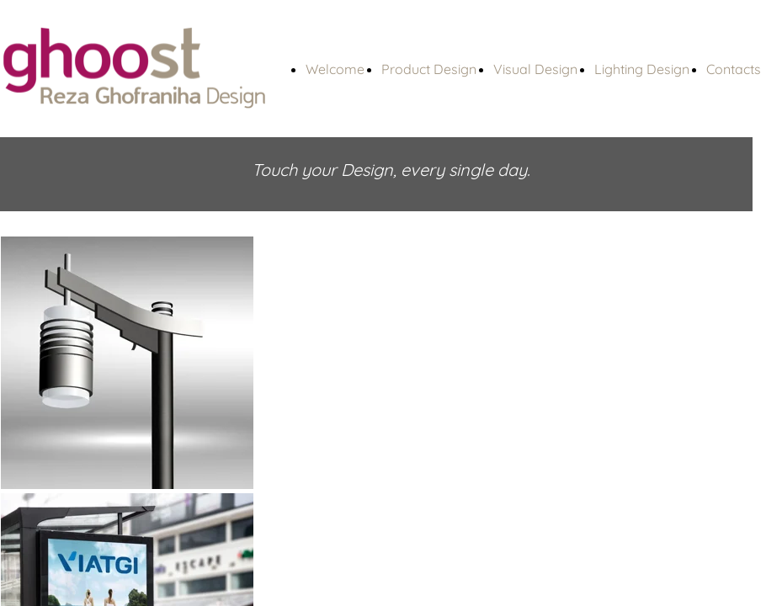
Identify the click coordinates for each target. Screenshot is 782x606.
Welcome (335, 69)
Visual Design (535, 69)
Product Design (428, 69)
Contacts (733, 69)
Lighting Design (641, 69)
